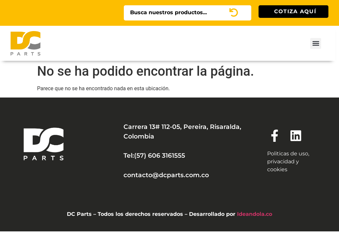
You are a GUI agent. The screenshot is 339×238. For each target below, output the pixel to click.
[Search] (242, 12)
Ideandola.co (254, 214)
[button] (315, 43)
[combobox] (179, 12)
